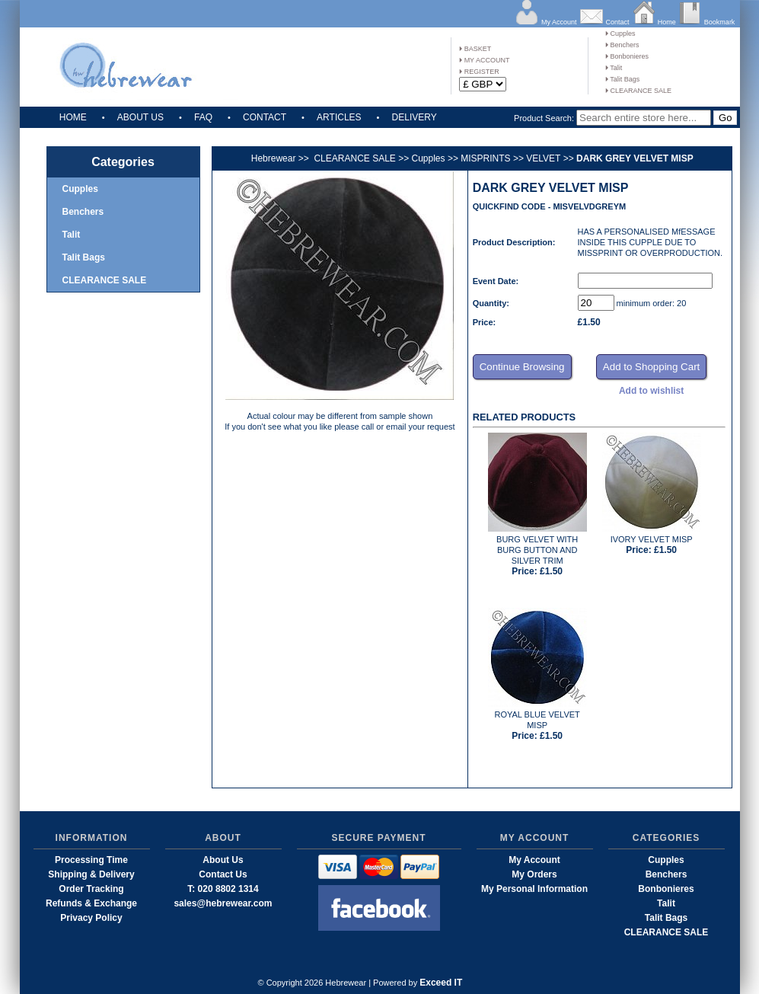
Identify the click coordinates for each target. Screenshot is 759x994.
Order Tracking (91, 889)
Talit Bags (622, 79)
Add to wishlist (651, 390)
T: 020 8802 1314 (222, 889)
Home (667, 22)
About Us (223, 860)
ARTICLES (339, 117)
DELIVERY (414, 117)
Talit (613, 68)
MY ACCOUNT (484, 60)
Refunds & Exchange (91, 903)
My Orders (534, 874)
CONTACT (264, 117)
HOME (73, 117)
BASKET (475, 49)
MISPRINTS (485, 158)
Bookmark (719, 22)
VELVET (543, 158)
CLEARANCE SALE (638, 90)
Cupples (620, 33)
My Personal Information (534, 889)
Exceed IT (440, 982)
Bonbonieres (627, 56)
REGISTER (479, 71)
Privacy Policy (91, 917)
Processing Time (91, 860)
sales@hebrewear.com (223, 903)
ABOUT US (140, 117)
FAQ (203, 117)
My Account (559, 22)
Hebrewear (273, 158)
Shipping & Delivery (91, 874)
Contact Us (223, 874)
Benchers (622, 45)
